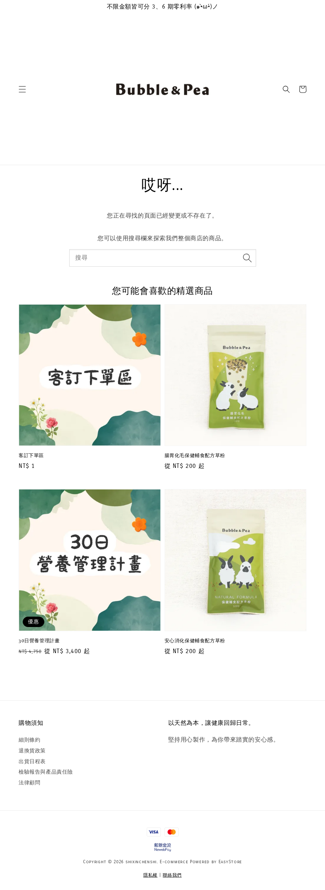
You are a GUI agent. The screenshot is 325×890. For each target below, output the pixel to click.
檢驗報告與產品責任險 (46, 772)
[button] (22, 89)
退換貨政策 (32, 751)
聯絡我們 (172, 875)
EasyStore (230, 861)
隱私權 (150, 875)
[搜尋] (247, 258)
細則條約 (29, 740)
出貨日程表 (32, 761)
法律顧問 (29, 783)
